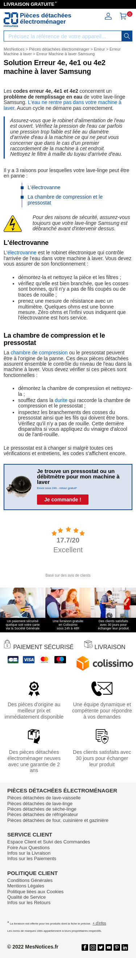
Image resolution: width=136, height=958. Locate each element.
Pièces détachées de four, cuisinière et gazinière (57, 820)
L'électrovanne (44, 187)
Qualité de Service (26, 897)
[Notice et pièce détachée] (11, 19)
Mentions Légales (25, 886)
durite (61, 400)
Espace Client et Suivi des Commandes (48, 841)
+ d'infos (99, 923)
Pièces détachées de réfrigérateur (42, 814)
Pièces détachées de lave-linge (40, 803)
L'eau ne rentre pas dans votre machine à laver (62, 105)
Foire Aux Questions (28, 847)
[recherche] (126, 36)
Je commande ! (62, 499)
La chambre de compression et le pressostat (65, 200)
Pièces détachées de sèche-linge (42, 809)
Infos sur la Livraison (28, 853)
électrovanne (21, 252)
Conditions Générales (30, 880)
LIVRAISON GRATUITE (29, 4)
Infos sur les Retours (28, 902)
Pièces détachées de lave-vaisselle (44, 797)
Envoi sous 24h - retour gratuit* (57, 488)
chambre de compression (39, 352)
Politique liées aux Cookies (35, 891)
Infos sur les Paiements (31, 858)
